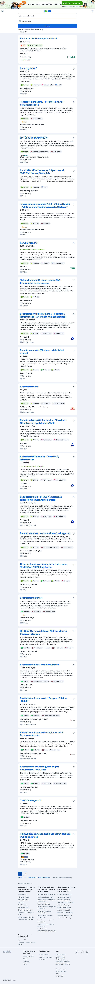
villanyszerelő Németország (65, 902)
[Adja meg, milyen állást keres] (47, 16)
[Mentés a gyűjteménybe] (74, 69)
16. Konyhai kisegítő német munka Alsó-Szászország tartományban (40, 281)
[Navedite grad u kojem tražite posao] (47, 21)
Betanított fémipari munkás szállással (39, 664)
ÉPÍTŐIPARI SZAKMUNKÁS (34, 137)
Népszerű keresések (25, 883)
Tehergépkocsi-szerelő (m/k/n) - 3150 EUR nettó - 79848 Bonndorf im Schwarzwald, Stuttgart (45, 205)
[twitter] (82, 952)
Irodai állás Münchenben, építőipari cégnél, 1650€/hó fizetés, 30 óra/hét (42, 172)
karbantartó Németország (65, 912)
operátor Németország (64, 907)
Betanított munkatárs (31, 597)
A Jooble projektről (28, 956)
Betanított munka (29, 386)
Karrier (25, 964)
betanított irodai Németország (46, 894)
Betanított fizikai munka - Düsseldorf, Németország (39, 458)
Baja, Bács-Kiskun (23, 899)
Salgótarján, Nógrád (24, 897)
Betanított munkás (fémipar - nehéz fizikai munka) (42, 352)
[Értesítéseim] (92, 11)
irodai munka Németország (45, 897)
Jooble (14, 980)
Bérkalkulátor (59, 976)
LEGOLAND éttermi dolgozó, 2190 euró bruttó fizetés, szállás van (43, 632)
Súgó (24, 959)
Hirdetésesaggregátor (45, 957)
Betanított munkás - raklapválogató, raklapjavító (45, 533)
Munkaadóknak (43, 954)
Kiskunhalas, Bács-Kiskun (25, 910)
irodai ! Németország (44, 904)
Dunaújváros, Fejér (23, 894)
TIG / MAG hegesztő (30, 800)
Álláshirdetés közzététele (72, 3)
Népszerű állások (23, 940)
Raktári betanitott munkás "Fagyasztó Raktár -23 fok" (43, 700)
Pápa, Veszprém (22, 905)
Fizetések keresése (61, 969)
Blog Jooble (42, 959)
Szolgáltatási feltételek (63, 961)
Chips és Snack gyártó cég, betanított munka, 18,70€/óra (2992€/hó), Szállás (44, 565)
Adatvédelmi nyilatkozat (63, 964)
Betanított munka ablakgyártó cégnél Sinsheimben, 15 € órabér (39, 768)
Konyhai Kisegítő (28, 243)
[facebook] (76, 952)
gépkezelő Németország (64, 915)
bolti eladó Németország (64, 894)
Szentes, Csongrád (23, 907)
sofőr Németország (63, 905)
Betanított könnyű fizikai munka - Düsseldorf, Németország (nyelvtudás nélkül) (43, 422)
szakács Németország (64, 899)
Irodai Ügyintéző (28, 68)
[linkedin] (87, 952)
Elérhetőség (26, 961)
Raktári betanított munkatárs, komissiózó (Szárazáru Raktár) (41, 734)
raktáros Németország (64, 910)
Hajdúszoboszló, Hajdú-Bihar (26, 917)
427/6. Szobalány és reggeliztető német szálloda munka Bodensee (45, 835)
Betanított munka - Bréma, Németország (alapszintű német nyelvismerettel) (41, 498)
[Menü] (2, 11)
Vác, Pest (20, 902)
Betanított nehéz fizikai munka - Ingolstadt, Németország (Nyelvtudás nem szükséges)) (43, 315)
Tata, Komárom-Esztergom (25, 919)
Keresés (47, 26)
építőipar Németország (64, 918)
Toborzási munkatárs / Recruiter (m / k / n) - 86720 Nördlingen (42, 103)
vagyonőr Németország (64, 897)
